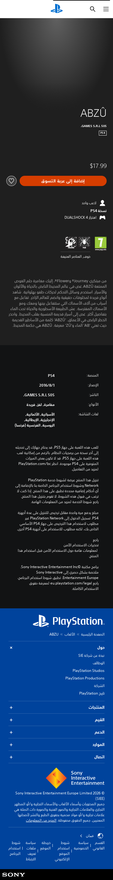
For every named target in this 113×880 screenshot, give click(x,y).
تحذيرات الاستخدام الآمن (81, 545)
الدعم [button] (56, 732)
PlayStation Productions (85, 678)
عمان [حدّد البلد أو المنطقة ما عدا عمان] (91, 836)
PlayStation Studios (89, 670)
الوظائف (99, 663)
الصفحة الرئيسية (93, 634)
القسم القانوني (99, 845)
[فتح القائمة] (106, 9)
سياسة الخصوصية (81, 845)
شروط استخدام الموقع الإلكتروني (62, 851)
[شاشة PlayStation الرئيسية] (56, 9)
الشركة (99, 685)
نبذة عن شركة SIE (91, 655)
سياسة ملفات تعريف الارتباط (31, 851)
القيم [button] (56, 720)
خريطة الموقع (45, 845)
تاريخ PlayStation (92, 693)
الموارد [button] (56, 745)
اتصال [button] (56, 757)
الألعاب (69, 634)
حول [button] (56, 647)
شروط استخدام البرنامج (14, 848)
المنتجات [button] (56, 707)
